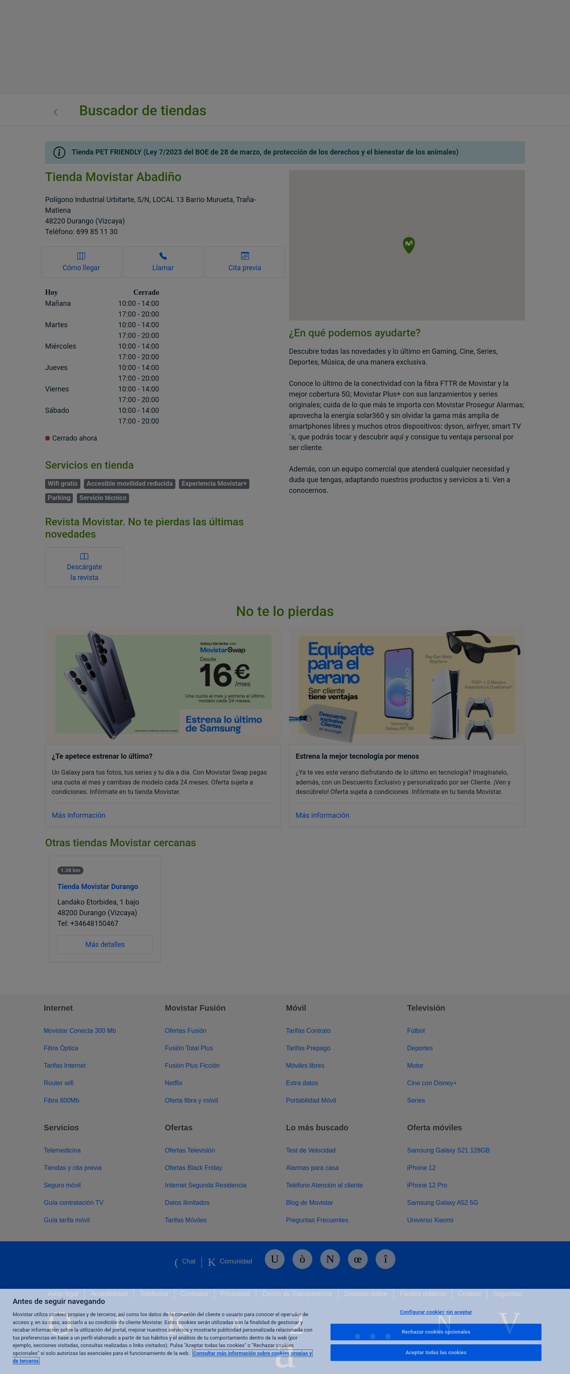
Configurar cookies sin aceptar (436, 1312)
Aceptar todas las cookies (436, 1352)
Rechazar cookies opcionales (436, 1332)
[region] (285, 1331)
